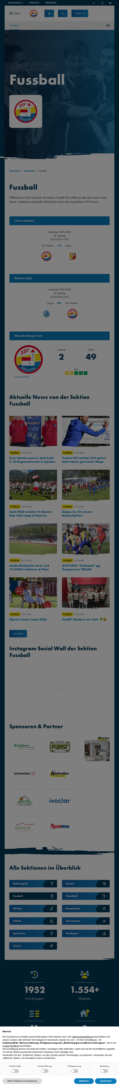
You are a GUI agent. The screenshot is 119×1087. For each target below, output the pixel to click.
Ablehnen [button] (84, 1081)
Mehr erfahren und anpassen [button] (22, 1081)
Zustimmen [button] (106, 1081)
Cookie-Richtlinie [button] (10, 1046)
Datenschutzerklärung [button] (82, 1037)
